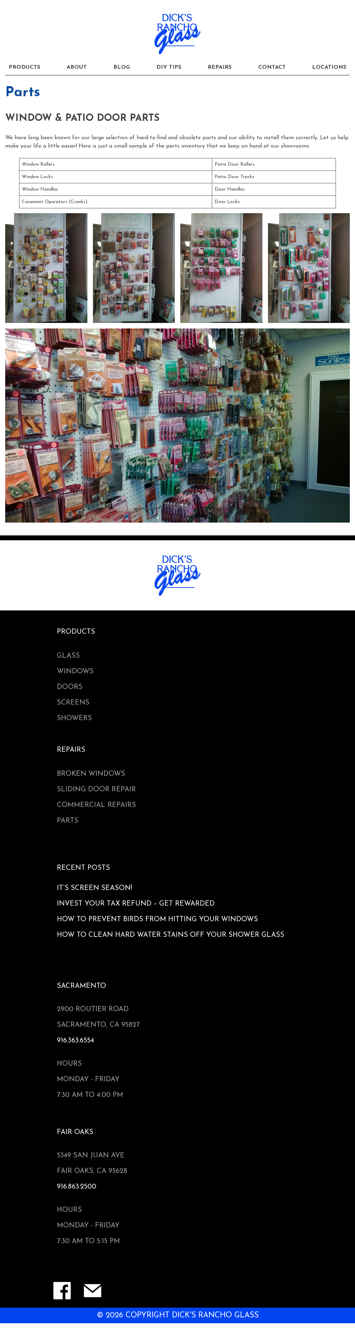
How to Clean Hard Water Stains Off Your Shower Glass (170, 935)
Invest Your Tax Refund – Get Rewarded (136, 903)
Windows (75, 671)
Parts (67, 820)
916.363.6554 (75, 1040)
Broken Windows (91, 773)
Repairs (220, 67)
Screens (73, 702)
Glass (68, 655)
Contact (272, 67)
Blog (121, 67)
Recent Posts (83, 868)
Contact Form (92, 1290)
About (77, 67)
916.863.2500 (76, 1186)
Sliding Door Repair (96, 789)
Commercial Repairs (96, 805)
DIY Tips (168, 67)
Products (24, 67)
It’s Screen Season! (94, 888)
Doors (70, 687)
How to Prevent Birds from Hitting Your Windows (157, 919)
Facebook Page (62, 1290)
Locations (329, 67)
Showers (74, 718)
